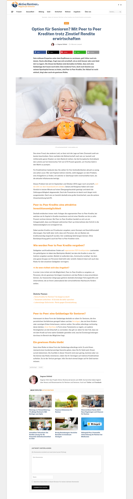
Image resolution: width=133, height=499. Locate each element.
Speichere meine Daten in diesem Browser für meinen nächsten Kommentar (56, 481)
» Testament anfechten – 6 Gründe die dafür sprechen (53, 300)
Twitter (89, 382)
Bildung (41, 12)
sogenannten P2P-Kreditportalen (77, 250)
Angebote (77, 12)
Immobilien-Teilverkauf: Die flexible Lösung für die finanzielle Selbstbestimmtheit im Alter (40, 435)
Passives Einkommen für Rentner (63, 411)
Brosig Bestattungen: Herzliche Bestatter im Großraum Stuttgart (66, 435)
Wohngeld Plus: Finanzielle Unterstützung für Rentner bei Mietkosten (91, 435)
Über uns (88, 12)
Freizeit (19, 12)
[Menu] (12, 11)
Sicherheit (58, 12)
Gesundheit (30, 12)
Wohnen (68, 12)
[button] (40, 52)
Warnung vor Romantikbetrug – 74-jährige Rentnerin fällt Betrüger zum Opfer (40, 412)
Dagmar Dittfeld (62, 44)
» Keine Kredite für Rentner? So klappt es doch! (51, 297)
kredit (40, 367)
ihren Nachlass (50, 327)
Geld (48, 12)
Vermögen (76, 321)
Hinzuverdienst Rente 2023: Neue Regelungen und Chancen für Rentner (92, 412)
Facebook (98, 382)
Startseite (44, 17)
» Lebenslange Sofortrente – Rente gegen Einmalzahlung (55, 302)
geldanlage (33, 367)
